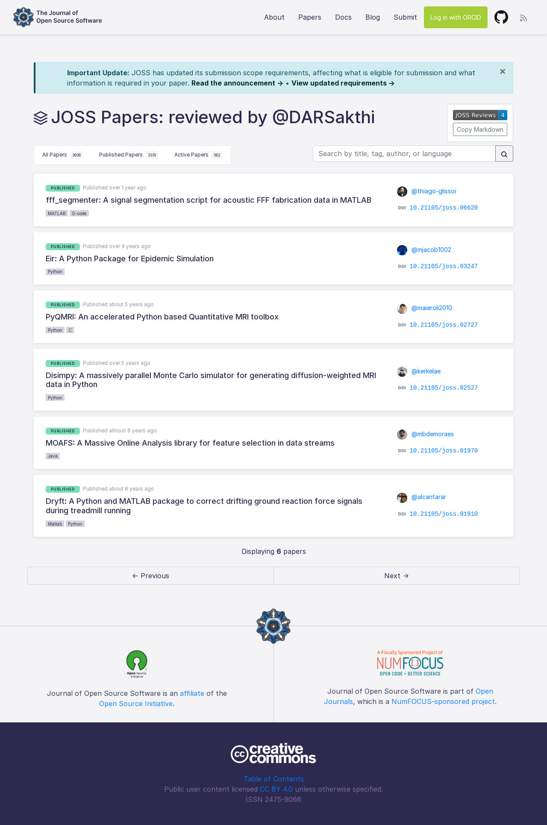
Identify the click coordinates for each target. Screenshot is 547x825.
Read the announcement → (237, 83)
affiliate (192, 693)
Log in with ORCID (455, 17)
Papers (309, 17)
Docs (343, 17)
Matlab (55, 523)
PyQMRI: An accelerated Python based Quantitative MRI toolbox (162, 316)
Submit (405, 17)
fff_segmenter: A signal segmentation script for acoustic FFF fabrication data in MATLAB (208, 199)
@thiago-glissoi (426, 191)
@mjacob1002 (424, 249)
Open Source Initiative (136, 703)
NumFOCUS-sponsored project (443, 701)
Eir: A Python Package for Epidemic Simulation (130, 258)
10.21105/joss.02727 (444, 324)
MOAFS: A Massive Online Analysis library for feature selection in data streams (190, 442)
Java (53, 455)
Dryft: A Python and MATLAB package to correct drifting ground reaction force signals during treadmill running (204, 506)
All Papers (62, 155)
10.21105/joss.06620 (444, 207)
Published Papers (128, 155)
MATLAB (57, 213)
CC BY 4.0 (276, 789)
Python (55, 271)
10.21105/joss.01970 (444, 450)
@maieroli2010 (424, 307)
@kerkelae (419, 371)
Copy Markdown (480, 129)
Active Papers (198, 155)
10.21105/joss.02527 (444, 387)
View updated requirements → (343, 83)
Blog (372, 17)
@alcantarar (421, 496)
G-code (79, 213)
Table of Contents (274, 779)
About (274, 17)
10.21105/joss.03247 (444, 266)
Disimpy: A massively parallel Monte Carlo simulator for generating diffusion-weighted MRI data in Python (211, 380)
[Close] (502, 71)
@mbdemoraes (425, 434)
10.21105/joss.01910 (444, 513)
